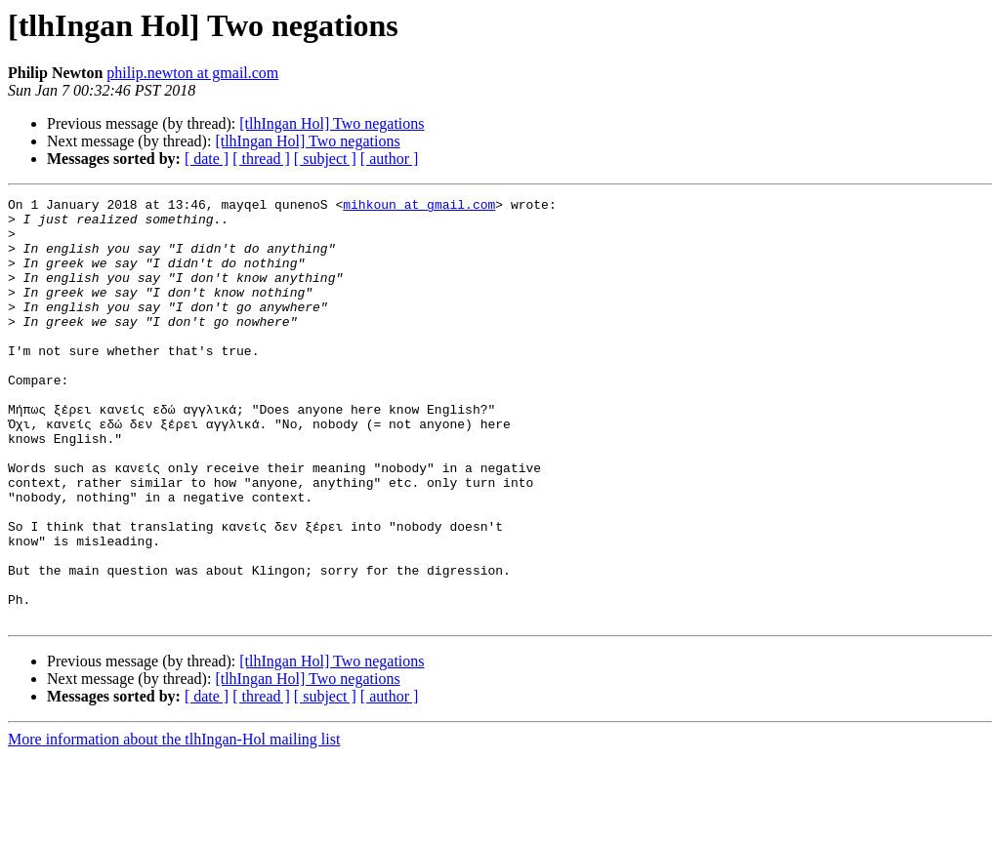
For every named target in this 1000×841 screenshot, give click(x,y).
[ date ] (207, 158)
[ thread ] (261, 158)
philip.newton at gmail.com (192, 72)
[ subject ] (325, 158)
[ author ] (389, 158)
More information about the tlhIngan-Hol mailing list (174, 824)
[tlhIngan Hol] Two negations (331, 123)
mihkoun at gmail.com (419, 207)
